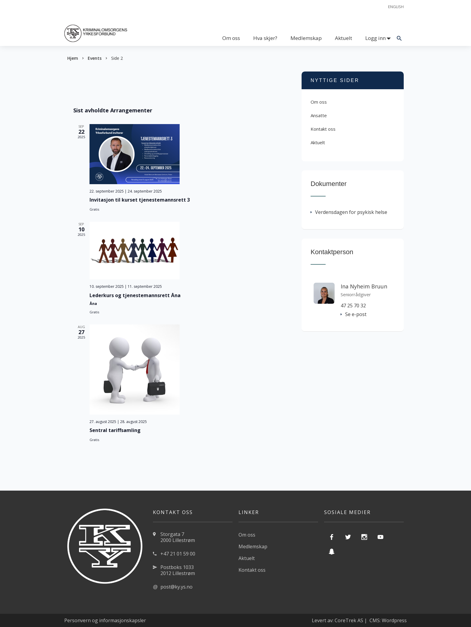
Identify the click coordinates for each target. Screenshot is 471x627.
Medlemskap (306, 38)
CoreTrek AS (349, 620)
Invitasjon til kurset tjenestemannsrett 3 (140, 199)
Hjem (72, 58)
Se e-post (353, 314)
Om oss (231, 38)
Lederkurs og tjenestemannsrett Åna (135, 295)
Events (95, 58)
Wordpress (394, 620)
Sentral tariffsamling (115, 430)
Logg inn (375, 38)
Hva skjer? (265, 38)
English (396, 6)
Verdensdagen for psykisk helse (349, 212)
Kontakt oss (323, 129)
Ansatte (319, 115)
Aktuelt (343, 38)
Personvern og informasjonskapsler (105, 620)
